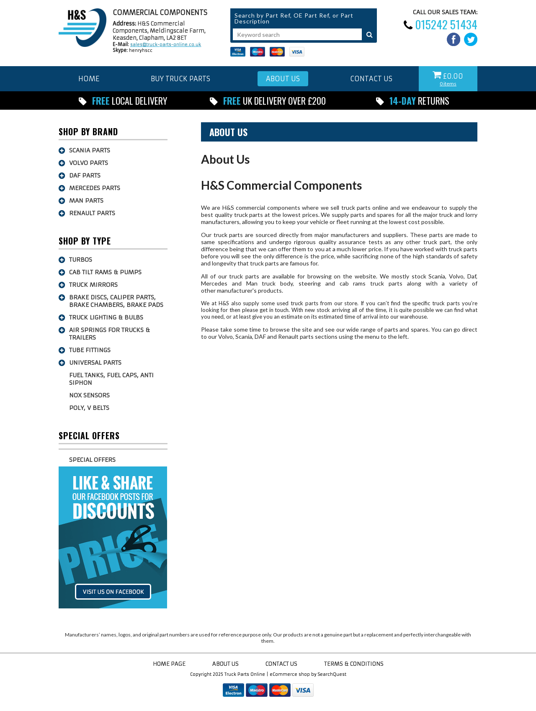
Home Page (169, 663)
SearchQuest (332, 674)
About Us (228, 131)
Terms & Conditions (354, 663)
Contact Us (281, 663)
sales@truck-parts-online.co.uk (165, 44)
